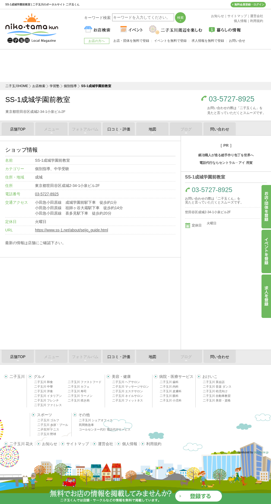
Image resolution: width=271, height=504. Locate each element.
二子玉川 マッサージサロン (130, 386)
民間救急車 (86, 424)
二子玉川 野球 (46, 434)
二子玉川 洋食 (43, 391)
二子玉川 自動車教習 (217, 395)
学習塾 (54, 86)
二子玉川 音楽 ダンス (217, 386)
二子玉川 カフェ (79, 386)
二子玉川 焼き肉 (79, 400)
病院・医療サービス (176, 376)
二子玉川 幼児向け (215, 391)
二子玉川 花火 (21, 444)
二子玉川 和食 (43, 382)
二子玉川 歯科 (169, 382)
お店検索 (38, 86)
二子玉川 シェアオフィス (96, 420)
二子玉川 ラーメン (80, 395)
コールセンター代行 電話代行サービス (104, 429)
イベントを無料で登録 (170, 41)
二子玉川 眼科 (169, 395)
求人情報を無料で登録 (208, 41)
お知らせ (49, 444)
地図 (152, 129)
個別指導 (70, 86)
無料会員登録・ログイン (249, 4)
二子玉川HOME (16, 86)
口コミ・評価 (118, 129)
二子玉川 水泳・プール (52, 424)
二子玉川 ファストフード (84, 382)
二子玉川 (17, 376)
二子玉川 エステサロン (127, 391)
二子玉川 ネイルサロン (127, 395)
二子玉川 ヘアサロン (126, 382)
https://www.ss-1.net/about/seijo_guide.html (71, 230)
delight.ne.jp (261, 452)
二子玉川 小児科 (170, 400)
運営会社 (105, 444)
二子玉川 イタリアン (48, 395)
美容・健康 (121, 376)
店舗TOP (17, 129)
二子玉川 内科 (169, 386)
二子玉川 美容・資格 (217, 400)
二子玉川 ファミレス (48, 405)
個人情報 (129, 444)
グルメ (39, 376)
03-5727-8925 (231, 99)
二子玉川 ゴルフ (48, 420)
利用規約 (153, 444)
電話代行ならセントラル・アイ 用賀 (225, 163)
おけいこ (210, 376)
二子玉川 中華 (43, 386)
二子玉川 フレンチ (46, 400)
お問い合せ (237, 41)
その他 (84, 415)
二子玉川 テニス (48, 429)
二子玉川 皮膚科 (170, 391)
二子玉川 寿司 (77, 391)
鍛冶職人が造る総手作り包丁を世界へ (226, 155)
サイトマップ (77, 444)
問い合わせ (219, 129)
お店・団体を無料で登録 (131, 41)
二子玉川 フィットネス (127, 400)
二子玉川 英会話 (214, 382)
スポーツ (44, 415)
